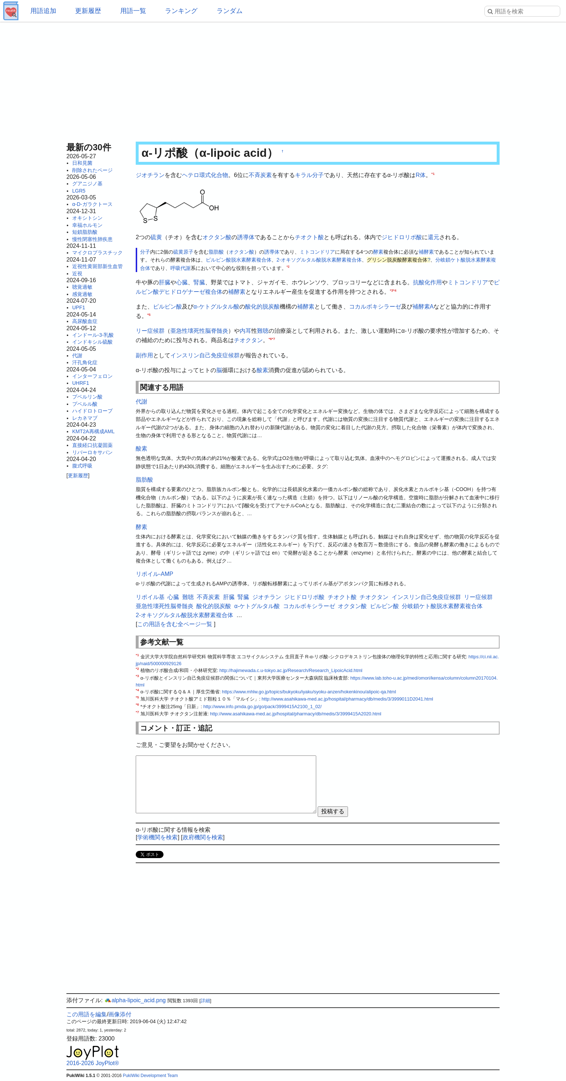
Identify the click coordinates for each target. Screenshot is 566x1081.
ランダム (230, 10)
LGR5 (79, 191)
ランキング (181, 10)
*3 (391, 290)
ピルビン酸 (167, 306)
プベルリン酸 (87, 397)
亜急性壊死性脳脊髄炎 (199, 331)
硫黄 (156, 237)
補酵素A (423, 306)
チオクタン (248, 340)
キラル (303, 175)
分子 (318, 175)
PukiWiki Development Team (150, 1075)
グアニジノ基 (87, 183)
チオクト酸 (309, 237)
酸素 (262, 370)
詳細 (205, 1000)
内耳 (245, 331)
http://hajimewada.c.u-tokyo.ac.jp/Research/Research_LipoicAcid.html (290, 670)
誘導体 (245, 237)
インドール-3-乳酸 (93, 335)
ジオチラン (150, 175)
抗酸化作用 (427, 282)
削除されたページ (92, 170)
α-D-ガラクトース (92, 204)
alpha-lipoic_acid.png (135, 1000)
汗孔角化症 (84, 362)
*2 (288, 266)
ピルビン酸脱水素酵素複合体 (238, 260)
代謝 (77, 355)
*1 (433, 174)
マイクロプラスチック (97, 252)
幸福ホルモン (87, 225)
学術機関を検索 (157, 837)
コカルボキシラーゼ (375, 306)
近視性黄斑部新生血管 (97, 266)
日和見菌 (82, 163)
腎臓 (199, 282)
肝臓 (164, 282)
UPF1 (78, 307)
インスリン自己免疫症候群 (205, 355)
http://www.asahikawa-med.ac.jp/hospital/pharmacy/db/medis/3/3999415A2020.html (295, 713)
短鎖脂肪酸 (84, 232)
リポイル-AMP (154, 574)
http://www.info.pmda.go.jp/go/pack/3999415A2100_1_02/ (262, 706)
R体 (420, 175)
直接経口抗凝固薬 (92, 445)
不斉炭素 (260, 175)
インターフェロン (92, 376)
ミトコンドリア (317, 252)
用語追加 (43, 10)
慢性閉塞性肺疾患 (92, 239)
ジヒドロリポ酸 (402, 237)
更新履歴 (88, 10)
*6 (270, 339)
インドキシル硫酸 (92, 342)
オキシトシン (87, 218)
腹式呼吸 (82, 466)
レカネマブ (84, 418)
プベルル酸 (84, 404)
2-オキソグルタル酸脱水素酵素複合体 (319, 260)
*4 (394, 290)
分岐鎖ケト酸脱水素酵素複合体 (442, 606)
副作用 (144, 355)
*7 (273, 339)
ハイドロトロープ (92, 411)
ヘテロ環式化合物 (205, 175)
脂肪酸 (216, 252)
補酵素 (426, 252)
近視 (77, 273)
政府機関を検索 (203, 837)
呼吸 (175, 268)
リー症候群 (150, 331)
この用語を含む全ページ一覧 (174, 624)
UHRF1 (80, 383)
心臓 (182, 282)
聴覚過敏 (82, 287)
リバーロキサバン (92, 452)
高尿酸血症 (84, 321)
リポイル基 (150, 597)
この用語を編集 (86, 1014)
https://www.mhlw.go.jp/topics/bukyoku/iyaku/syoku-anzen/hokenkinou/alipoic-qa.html (309, 691)
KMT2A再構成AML (93, 431)
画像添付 (119, 1014)
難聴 (263, 331)
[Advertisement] (283, 79)
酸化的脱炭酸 (262, 306)
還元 (433, 237)
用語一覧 (133, 10)
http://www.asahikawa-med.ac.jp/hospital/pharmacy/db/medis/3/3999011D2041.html (347, 699)
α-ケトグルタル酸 (216, 306)
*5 (149, 314)
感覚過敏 (82, 294)
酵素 (378, 252)
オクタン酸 (217, 237)
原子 (188, 252)
